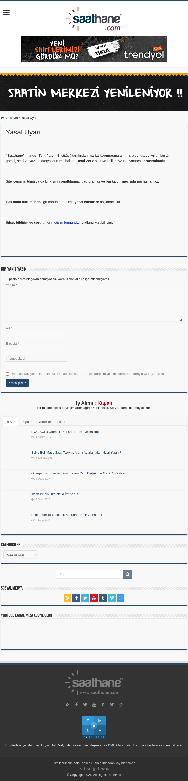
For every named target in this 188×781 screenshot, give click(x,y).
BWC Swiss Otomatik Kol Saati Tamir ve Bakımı (65, 432)
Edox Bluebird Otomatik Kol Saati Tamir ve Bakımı (66, 515)
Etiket (61, 422)
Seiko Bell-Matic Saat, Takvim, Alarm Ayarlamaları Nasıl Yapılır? (76, 452)
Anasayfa (9, 118)
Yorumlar (44, 422)
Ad (9, 328)
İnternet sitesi (15, 358)
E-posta (12, 343)
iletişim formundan (67, 222)
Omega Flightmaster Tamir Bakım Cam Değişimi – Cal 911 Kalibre (78, 473)
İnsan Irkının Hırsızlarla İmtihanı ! (54, 494)
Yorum (11, 285)
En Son (10, 422)
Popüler (27, 422)
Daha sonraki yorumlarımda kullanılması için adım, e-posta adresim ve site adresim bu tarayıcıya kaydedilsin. (88, 374)
